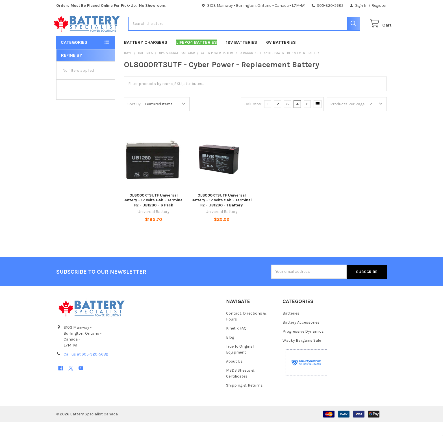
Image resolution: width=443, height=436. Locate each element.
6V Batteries (281, 56)
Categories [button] (74, 56)
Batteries (291, 327)
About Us (234, 375)
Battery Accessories (301, 336)
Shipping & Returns (244, 399)
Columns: (253, 117)
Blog (230, 351)
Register (379, 5)
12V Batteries (241, 56)
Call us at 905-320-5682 (86, 367)
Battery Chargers (145, 56)
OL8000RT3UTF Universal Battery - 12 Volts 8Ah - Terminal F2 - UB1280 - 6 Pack (153, 214)
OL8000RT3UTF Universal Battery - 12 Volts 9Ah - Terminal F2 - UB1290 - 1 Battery (222, 214)
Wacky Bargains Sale (302, 354)
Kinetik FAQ (236, 342)
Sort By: (134, 117)
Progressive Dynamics (303, 345)
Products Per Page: (347, 117)
